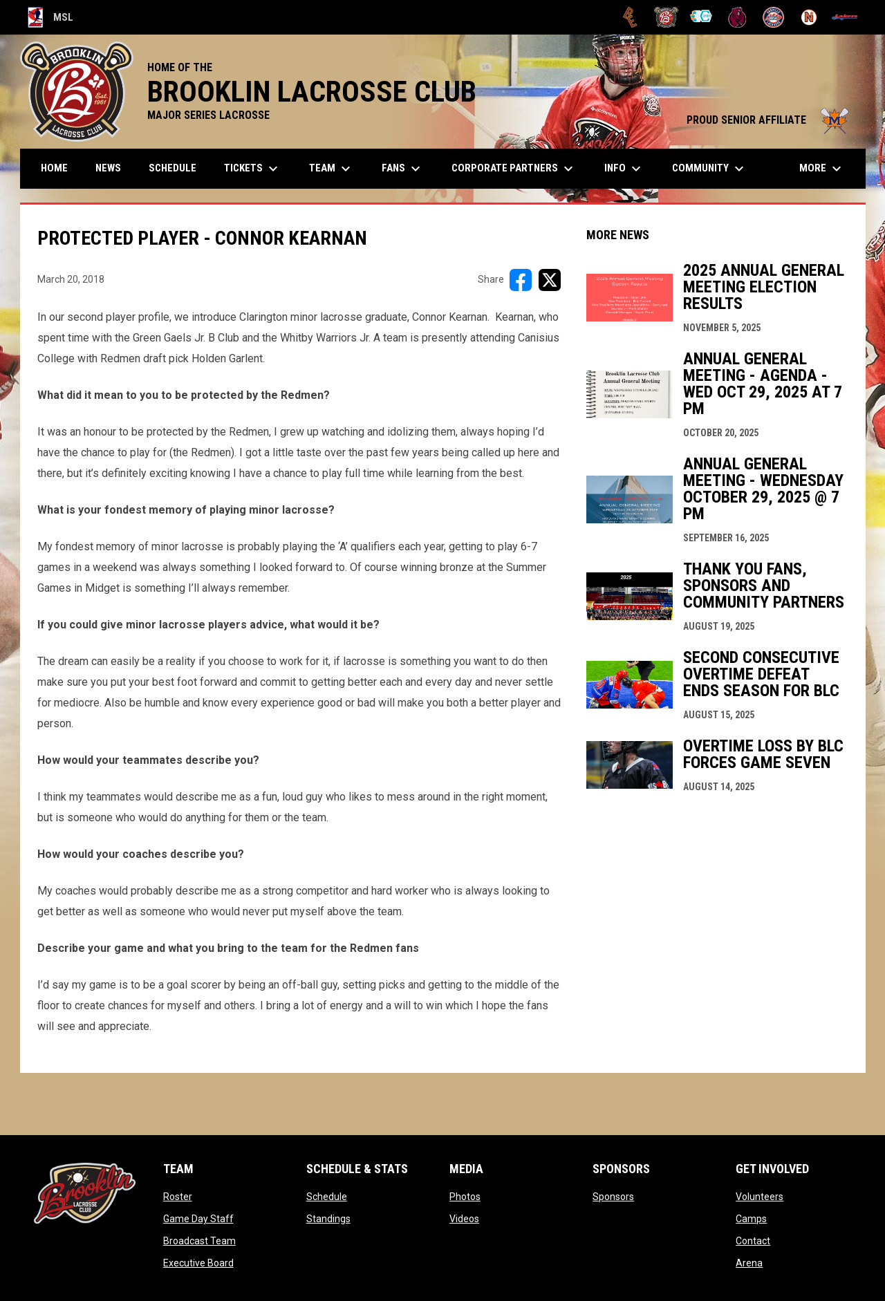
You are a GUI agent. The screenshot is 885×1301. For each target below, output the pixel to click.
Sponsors (613, 1196)
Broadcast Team (199, 1240)
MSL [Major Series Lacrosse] (50, 17)
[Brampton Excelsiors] (630, 17)
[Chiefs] (702, 17)
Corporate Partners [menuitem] (514, 168)
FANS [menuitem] (403, 168)
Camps (751, 1218)
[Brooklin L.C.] (666, 17)
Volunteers (759, 1196)
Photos (465, 1196)
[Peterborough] (844, 17)
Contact (753, 1240)
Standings (328, 1218)
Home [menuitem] (54, 168)
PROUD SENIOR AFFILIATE (769, 120)
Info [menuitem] (624, 168)
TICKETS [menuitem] (252, 168)
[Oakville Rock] (773, 17)
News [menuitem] (108, 168)
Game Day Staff (198, 1218)
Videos (464, 1218)
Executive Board (198, 1263)
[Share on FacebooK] (521, 280)
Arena (749, 1263)
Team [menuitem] (331, 168)
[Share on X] (550, 280)
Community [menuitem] (709, 168)
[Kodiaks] (737, 17)
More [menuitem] (822, 168)
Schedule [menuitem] (172, 168)
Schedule (326, 1196)
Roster (177, 1196)
